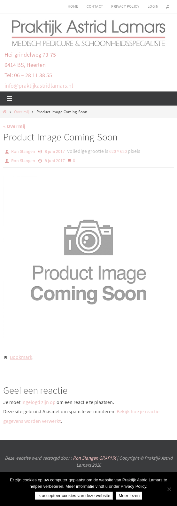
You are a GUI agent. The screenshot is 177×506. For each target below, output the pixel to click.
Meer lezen (129, 495)
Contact (95, 6)
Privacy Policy (125, 6)
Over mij (21, 112)
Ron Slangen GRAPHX (95, 458)
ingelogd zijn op (38, 402)
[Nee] (169, 489)
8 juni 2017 (55, 151)
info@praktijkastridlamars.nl (38, 85)
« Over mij (14, 126)
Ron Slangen (23, 151)
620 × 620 (118, 151)
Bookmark (21, 357)
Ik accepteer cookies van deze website (73, 495)
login (153, 6)
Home (73, 6)
